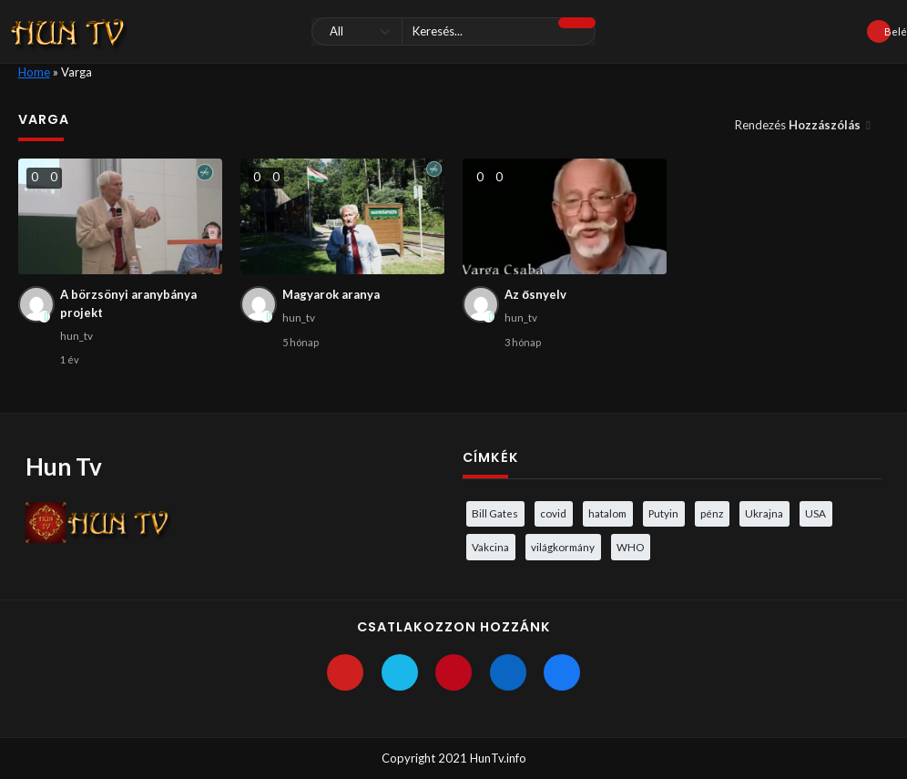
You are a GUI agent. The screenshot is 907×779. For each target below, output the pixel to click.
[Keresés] (453, 31)
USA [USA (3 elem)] (815, 513)
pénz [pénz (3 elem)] (711, 513)
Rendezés (799, 125)
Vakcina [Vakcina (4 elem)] (490, 546)
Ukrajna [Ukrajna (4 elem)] (764, 513)
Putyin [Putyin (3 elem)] (663, 513)
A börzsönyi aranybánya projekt (128, 303)
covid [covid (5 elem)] (553, 513)
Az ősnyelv (535, 294)
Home (34, 72)
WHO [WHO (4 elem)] (630, 546)
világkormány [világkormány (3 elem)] (563, 546)
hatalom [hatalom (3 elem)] (607, 513)
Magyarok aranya (331, 294)
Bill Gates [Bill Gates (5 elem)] (495, 513)
